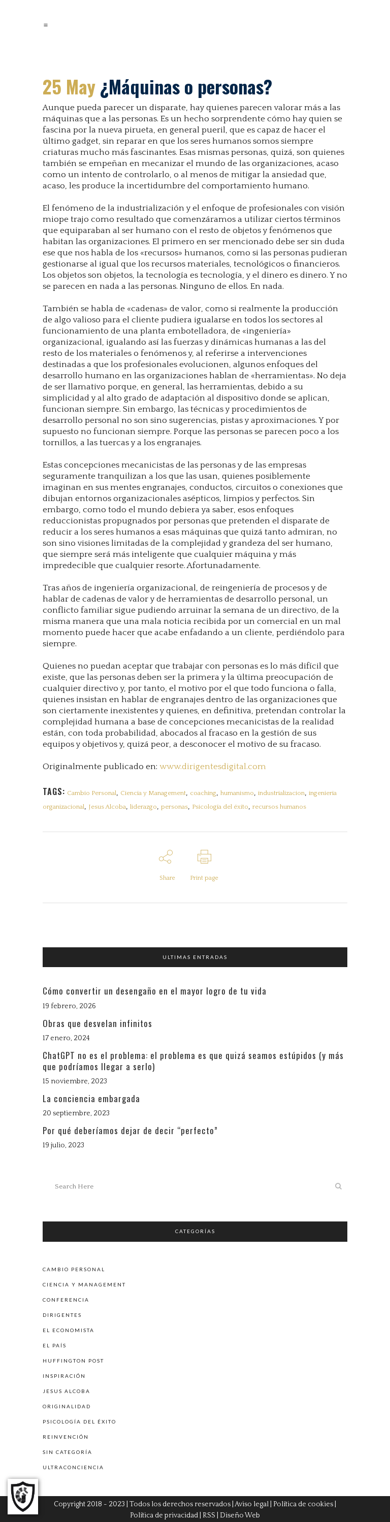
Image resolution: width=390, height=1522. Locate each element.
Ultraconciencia (73, 1465)
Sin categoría (67, 1450)
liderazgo (143, 806)
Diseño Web (240, 1514)
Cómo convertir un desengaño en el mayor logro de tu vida (155, 990)
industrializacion (281, 793)
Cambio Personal (91, 793)
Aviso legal (252, 1503)
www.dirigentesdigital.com (212, 766)
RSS (209, 1514)
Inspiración (64, 1374)
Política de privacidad (164, 1514)
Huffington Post (73, 1358)
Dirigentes (62, 1313)
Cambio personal (74, 1267)
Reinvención (66, 1435)
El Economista (68, 1328)
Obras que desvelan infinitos (97, 1022)
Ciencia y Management (153, 793)
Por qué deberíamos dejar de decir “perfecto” (130, 1129)
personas (174, 806)
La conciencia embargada (91, 1097)
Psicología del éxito (220, 806)
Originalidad (67, 1404)
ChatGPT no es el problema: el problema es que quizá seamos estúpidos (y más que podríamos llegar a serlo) (193, 1060)
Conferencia (66, 1298)
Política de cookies (303, 1503)
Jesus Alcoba (107, 806)
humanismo (237, 793)
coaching (203, 793)
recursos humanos (279, 806)
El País (55, 1343)
